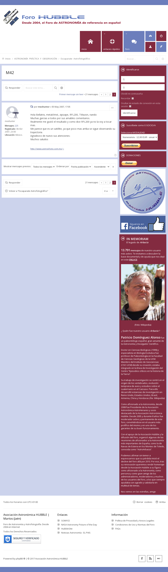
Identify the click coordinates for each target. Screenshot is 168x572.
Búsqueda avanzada (62, 88)
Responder (14, 88)
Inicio (8, 58)
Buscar (56, 88)
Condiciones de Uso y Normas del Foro (135, 524)
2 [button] (110, 94)
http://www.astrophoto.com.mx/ (46, 148)
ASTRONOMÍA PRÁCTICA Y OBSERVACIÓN (35, 58)
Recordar (127, 98)
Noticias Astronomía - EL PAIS (75, 532)
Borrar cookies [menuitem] (144, 502)
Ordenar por (74, 166)
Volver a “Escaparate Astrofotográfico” (28, 190)
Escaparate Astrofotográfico (75, 58)
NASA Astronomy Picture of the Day (79, 524)
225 (16, 125)
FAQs (118, 528)
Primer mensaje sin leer (71, 94)
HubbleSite (67, 528)
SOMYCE (65, 520)
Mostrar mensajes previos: (29, 166)
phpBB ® (20, 558)
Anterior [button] (101, 94)
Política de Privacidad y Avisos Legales (134, 520)
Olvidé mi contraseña (132, 93)
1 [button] (105, 94)
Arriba (162, 502)
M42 (10, 72)
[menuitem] (150, 36)
